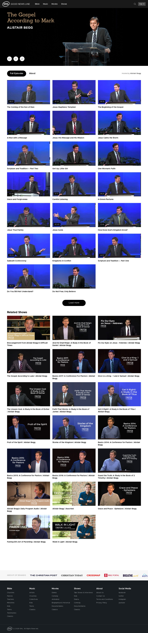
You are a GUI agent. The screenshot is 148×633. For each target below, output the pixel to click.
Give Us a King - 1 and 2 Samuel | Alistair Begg (118, 376)
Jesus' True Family (15, 230)
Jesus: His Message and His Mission (68, 138)
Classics (10, 616)
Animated (55, 599)
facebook (122, 592)
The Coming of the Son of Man (20, 107)
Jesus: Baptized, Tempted (64, 107)
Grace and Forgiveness (17, 199)
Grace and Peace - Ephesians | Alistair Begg (117, 509)
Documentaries (57, 606)
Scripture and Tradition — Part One (113, 261)
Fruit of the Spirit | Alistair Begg (21, 442)
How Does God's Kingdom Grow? (113, 230)
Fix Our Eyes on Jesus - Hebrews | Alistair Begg (119, 343)
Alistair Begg (135, 73)
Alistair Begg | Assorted (63, 509)
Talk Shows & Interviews (83, 592)
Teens (9, 609)
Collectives (33, 599)
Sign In (141, 4)
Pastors (10, 596)
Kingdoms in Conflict (61, 261)
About (32, 73)
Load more (74, 303)
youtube (122, 603)
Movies (54, 4)
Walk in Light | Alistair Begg (64, 542)
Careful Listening (60, 199)
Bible (37, 4)
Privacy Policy (101, 603)
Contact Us (100, 596)
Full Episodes (16, 73)
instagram (122, 599)
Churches (10, 592)
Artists (32, 592)
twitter (121, 596)
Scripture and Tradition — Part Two (22, 169)
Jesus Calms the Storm (108, 138)
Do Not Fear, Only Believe (64, 291)
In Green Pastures (106, 199)
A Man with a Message (17, 138)
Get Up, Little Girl (60, 169)
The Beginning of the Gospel (110, 107)
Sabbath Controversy (16, 261)
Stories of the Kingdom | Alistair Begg (69, 442)
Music (45, 4)
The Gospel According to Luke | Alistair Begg (27, 376)
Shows (64, 4)
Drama (54, 592)
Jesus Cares (57, 230)
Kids (8, 606)
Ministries (10, 603)
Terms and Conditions (104, 599)
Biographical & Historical (61, 603)
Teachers (10, 599)
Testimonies (11, 613)
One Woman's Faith (106, 169)
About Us (100, 592)
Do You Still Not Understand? (20, 291)
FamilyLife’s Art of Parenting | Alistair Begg (26, 542)
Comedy (55, 596)
